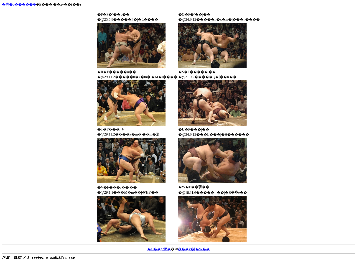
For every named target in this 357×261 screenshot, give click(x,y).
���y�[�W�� (194, 249)
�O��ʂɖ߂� (159, 249)
